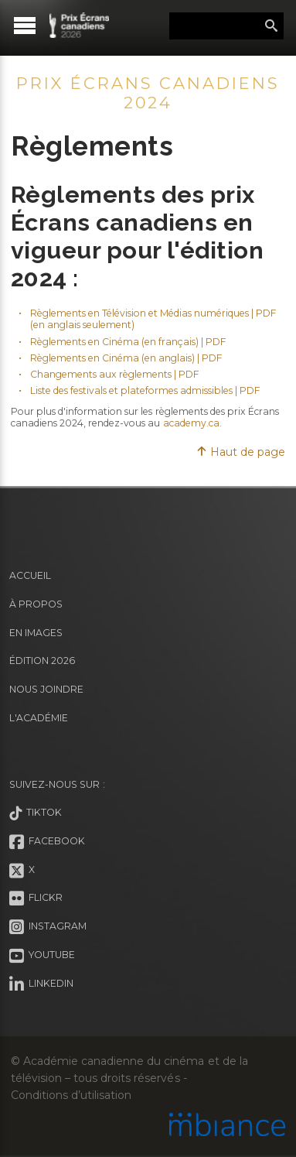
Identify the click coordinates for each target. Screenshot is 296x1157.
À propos (36, 604)
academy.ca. (193, 423)
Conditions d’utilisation (71, 1095)
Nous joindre (46, 689)
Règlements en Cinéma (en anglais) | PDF (126, 358)
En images (36, 632)
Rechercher (271, 26)
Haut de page (240, 452)
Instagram (48, 927)
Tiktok (35, 813)
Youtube (42, 955)
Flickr (36, 898)
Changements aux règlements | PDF (114, 374)
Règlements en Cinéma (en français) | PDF (128, 341)
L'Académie (38, 718)
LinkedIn (41, 984)
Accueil (30, 575)
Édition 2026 (42, 660)
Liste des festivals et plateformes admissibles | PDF (145, 390)
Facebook (47, 842)
